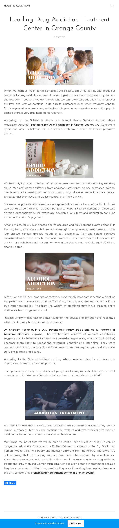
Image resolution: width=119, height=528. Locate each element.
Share (10, 483)
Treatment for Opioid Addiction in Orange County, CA (64, 124)
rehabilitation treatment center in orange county (64, 472)
